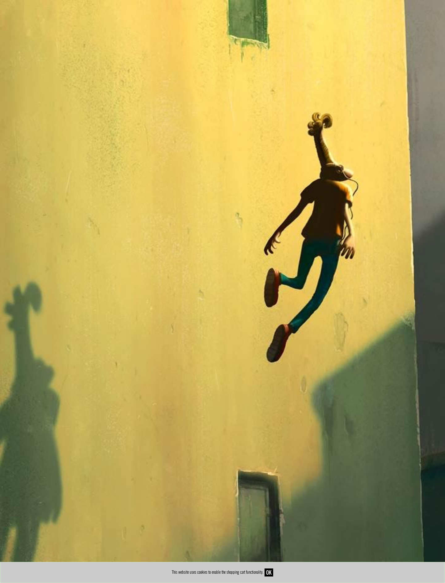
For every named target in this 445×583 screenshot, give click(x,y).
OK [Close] (269, 572)
